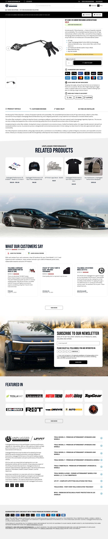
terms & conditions (79, 355)
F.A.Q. (79, 1)
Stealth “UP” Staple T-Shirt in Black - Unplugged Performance (51, 269)
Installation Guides (99, 1)
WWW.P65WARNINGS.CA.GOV (35, 524)
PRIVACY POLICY (59, 528)
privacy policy (90, 355)
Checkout (87, 14)
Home (6, 10)
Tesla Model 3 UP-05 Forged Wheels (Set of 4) (85, 268)
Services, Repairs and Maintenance (88, 1)
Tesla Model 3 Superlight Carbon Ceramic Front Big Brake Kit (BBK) (15, 269)
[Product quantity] (69, 62)
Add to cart (87, 62)
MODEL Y (7, 519)
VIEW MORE (54, 307)
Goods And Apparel (13, 10)
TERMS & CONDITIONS (46, 528)
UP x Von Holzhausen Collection (29, 10)
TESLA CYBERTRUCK (78, 517)
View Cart (97, 14)
